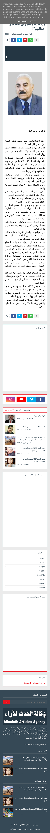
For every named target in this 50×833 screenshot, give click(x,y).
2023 (41, 571)
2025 (42, 563)
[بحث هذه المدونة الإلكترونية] (28, 702)
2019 (41, 588)
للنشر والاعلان (25, 825)
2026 (42, 558)
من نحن (36, 825)
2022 (41, 575)
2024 (42, 567)
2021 (41, 579)
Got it (33, 21)
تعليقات (27, 410)
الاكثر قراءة (9, 410)
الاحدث (19, 410)
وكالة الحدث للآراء (16, 829)
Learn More (21, 21)
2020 (41, 583)
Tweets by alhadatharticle (34, 683)
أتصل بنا (14, 825)
